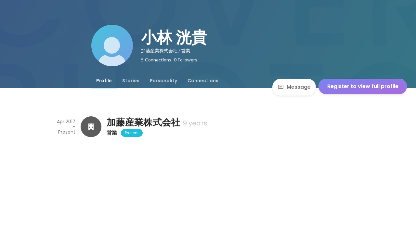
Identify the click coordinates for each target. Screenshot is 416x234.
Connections (203, 80)
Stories (130, 80)
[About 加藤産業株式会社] (91, 126)
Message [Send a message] (294, 87)
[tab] (104, 80)
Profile (104, 80)
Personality (163, 80)
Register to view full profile (362, 86)
